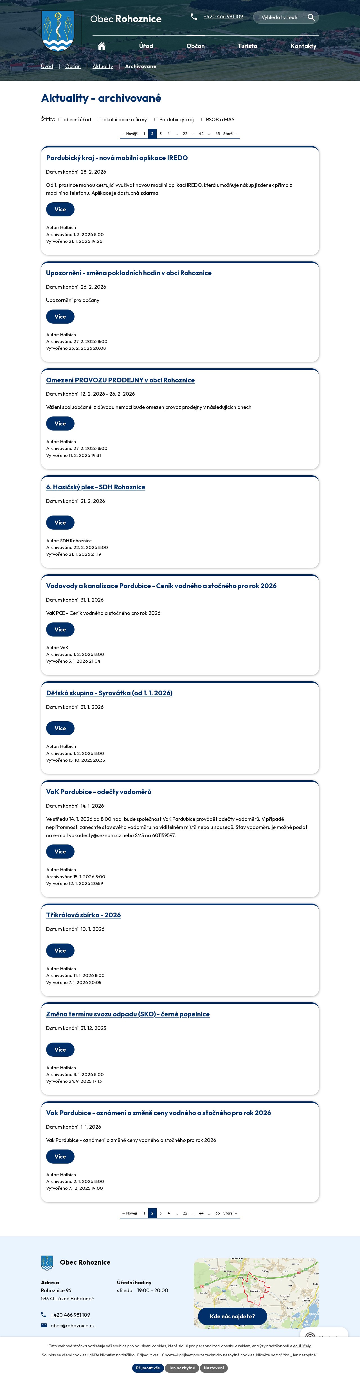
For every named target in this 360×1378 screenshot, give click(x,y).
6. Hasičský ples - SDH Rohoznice (95, 487)
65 (217, 133)
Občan (73, 66)
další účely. (302, 1345)
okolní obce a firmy (125, 119)
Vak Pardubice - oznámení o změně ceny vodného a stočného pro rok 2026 (158, 1113)
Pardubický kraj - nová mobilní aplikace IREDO (117, 158)
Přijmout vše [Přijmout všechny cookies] (148, 1367)
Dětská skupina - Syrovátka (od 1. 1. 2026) (109, 693)
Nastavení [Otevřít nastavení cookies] (214, 1367)
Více (60, 209)
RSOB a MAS (220, 119)
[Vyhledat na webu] (311, 17)
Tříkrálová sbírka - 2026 (83, 915)
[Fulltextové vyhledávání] (286, 17)
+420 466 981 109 (70, 1315)
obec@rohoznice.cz (73, 1325)
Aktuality (103, 66)
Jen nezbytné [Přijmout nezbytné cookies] (182, 1367)
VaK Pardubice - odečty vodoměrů (98, 792)
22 (185, 133)
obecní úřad (77, 119)
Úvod (47, 66)
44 (201, 133)
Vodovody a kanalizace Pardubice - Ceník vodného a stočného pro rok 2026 (161, 586)
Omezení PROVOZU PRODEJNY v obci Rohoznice (120, 380)
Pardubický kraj (176, 119)
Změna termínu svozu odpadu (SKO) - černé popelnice (128, 1014)
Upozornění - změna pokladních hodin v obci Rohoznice (129, 273)
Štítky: (48, 119)
